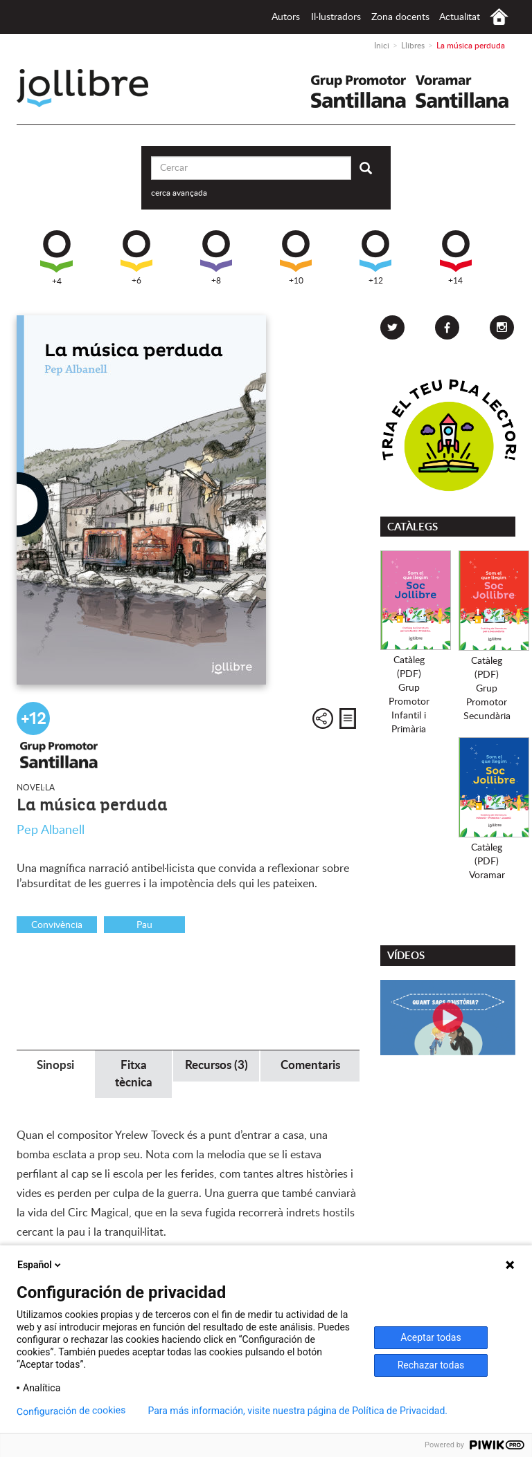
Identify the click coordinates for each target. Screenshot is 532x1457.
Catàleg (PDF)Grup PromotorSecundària (487, 688)
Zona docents (400, 17)
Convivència (56, 925)
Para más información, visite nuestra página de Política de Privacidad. (297, 1410)
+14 (456, 257)
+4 (56, 258)
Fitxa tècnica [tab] (133, 1073)
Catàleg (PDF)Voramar (487, 861)
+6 (136, 257)
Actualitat (459, 17)
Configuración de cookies (71, 1411)
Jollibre (94, 88)
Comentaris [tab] (310, 1065)
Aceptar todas (430, 1337)
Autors (286, 17)
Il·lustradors (336, 17)
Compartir (322, 718)
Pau (144, 925)
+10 (296, 257)
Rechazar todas (431, 1365)
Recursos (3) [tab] (216, 1065)
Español (40, 1264)
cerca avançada (179, 193)
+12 (375, 257)
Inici (499, 17)
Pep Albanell (51, 830)
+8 (216, 257)
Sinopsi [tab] (55, 1065)
